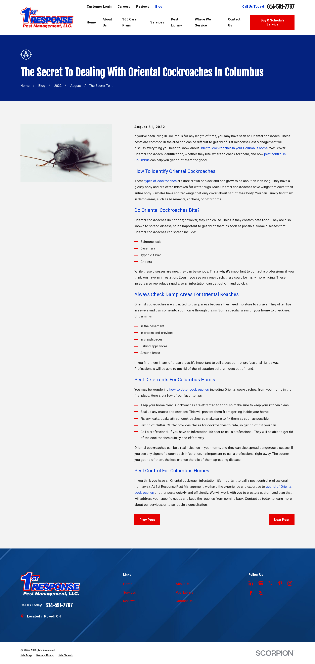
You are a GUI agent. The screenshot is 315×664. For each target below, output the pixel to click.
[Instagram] (289, 583)
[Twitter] (270, 583)
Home (127, 584)
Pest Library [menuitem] (176, 22)
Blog (158, 6)
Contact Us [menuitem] (234, 22)
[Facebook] (251, 593)
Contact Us (184, 601)
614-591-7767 (281, 6)
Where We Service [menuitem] (203, 22)
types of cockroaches (160, 181)
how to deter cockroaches (189, 389)
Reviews (142, 6)
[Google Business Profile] (260, 583)
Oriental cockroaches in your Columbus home (234, 148)
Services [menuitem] (157, 22)
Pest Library (184, 592)
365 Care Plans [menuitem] (129, 22)
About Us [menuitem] (107, 22)
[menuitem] (26, 655)
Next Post (281, 520)
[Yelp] (260, 593)
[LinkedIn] (251, 583)
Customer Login (99, 6)
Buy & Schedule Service (272, 22)
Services (129, 592)
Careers (124, 6)
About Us (182, 584)
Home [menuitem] (91, 22)
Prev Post (147, 520)
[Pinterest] (280, 583)
